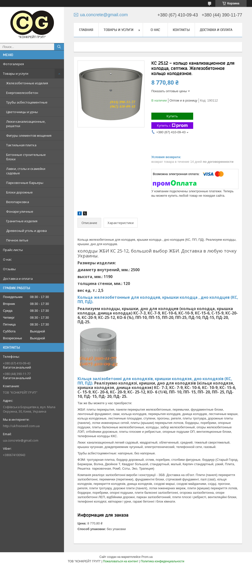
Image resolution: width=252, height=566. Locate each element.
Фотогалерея (13, 64)
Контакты (181, 30)
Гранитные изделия (21, 221)
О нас (7, 259)
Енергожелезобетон (22, 92)
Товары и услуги (15, 73)
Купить (172, 116)
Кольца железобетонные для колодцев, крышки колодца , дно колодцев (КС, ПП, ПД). (158, 299)
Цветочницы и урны (22, 112)
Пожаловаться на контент (120, 561)
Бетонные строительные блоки (26, 156)
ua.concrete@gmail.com (20, 440)
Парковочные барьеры (24, 182)
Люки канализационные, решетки (26, 123)
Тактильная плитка (21, 145)
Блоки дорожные (19, 192)
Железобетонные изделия (27, 83)
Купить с (172, 125)
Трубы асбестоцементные (26, 102)
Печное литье (17, 240)
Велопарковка (17, 202)
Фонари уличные (19, 211)
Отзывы (9, 269)
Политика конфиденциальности (162, 561)
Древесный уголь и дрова (26, 230)
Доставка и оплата (18, 278)
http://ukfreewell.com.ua (21, 426)
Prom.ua (147, 557)
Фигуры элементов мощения (28, 135)
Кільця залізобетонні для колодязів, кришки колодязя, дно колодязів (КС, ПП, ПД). (155, 381)
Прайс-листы (13, 250)
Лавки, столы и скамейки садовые (25, 170)
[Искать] (59, 46)
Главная (86, 30)
